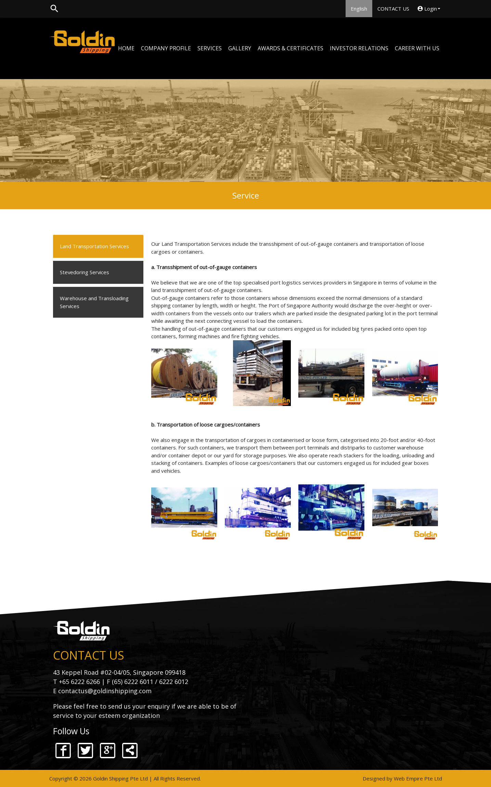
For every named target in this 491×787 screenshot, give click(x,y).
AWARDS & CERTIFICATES (290, 48)
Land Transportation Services (94, 246)
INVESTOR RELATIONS (359, 48)
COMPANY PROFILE (166, 48)
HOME (126, 48)
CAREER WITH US (417, 48)
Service (245, 195)
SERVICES (209, 48)
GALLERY (239, 48)
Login (429, 8)
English (359, 8)
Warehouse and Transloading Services (94, 302)
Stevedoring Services (85, 272)
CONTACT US (393, 8)
